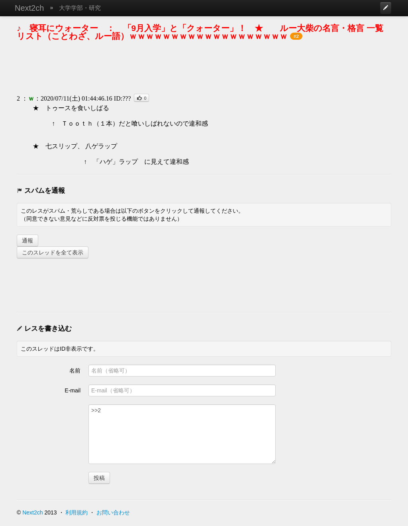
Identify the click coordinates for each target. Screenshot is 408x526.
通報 (27, 240)
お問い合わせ (113, 512)
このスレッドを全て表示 (52, 252)
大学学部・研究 (80, 7)
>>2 (182, 434)
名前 (74, 370)
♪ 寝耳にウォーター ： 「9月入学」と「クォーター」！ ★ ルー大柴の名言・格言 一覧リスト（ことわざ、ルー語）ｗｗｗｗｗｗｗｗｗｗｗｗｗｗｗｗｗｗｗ (200, 32)
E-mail (72, 390)
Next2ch (29, 8)
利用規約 (76, 512)
